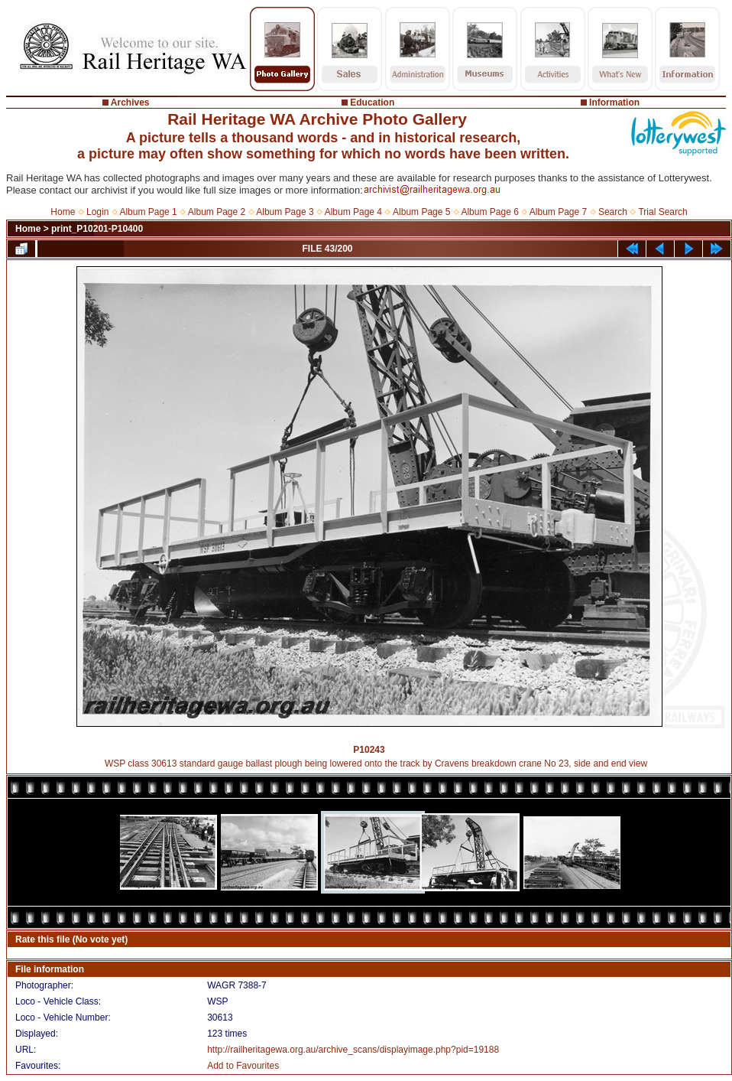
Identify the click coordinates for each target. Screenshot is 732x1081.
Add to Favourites (243, 1065)
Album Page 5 (421, 212)
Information (614, 102)
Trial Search (662, 212)
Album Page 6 (489, 212)
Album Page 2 (216, 212)
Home (62, 212)
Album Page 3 (284, 212)
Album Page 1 (148, 212)
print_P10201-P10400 (97, 228)
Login (97, 212)
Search (612, 212)
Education (372, 102)
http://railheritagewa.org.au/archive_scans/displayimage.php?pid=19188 (353, 1049)
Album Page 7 (558, 212)
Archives (130, 102)
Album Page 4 (353, 212)
